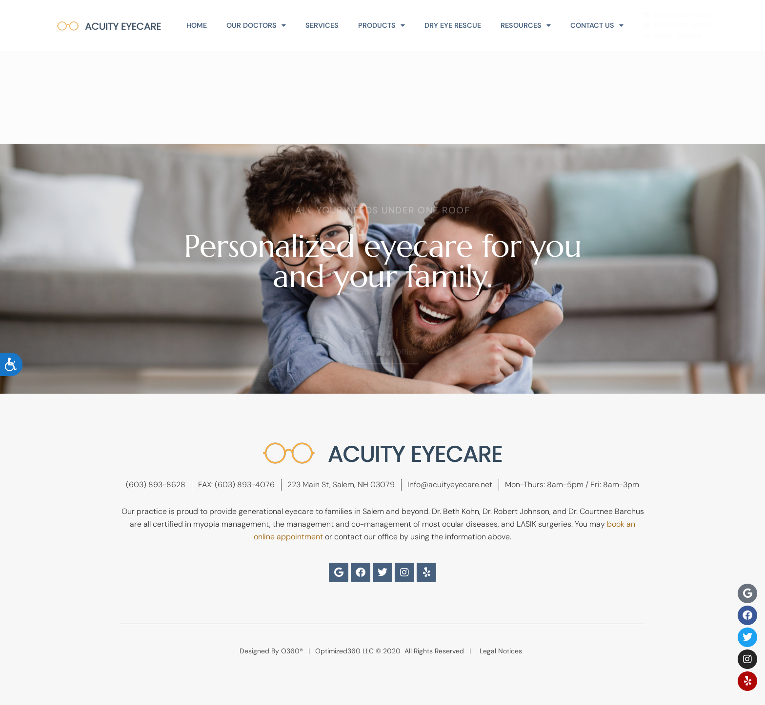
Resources (526, 25)
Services (322, 25)
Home (196, 25)
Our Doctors (256, 25)
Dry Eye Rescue (452, 25)
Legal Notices (501, 651)
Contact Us (597, 25)
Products (381, 25)
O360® (292, 651)
